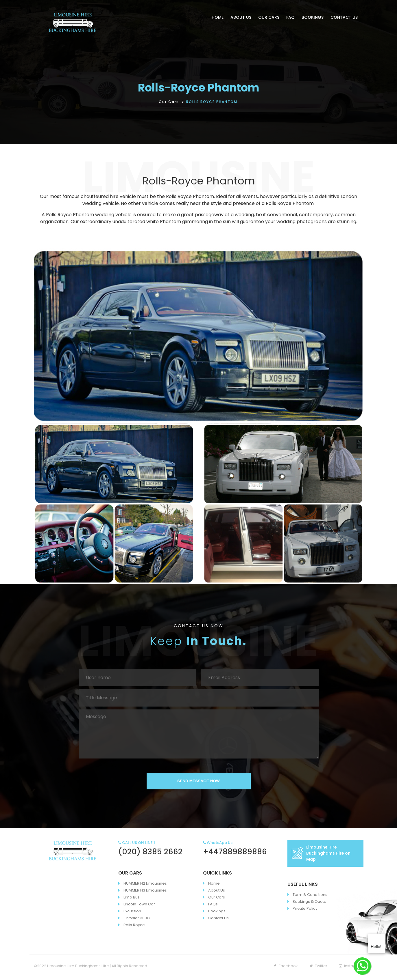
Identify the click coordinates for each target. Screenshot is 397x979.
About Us (216, 892)
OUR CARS (268, 17)
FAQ (290, 17)
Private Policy (305, 910)
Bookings (217, 913)
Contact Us (218, 919)
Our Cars (169, 101)
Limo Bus (131, 899)
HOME (218, 17)
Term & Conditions (310, 896)
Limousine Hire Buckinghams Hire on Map (321, 855)
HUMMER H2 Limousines (145, 885)
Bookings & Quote (309, 903)
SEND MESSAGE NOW (198, 782)
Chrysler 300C (136, 919)
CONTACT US (344, 17)
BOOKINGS (313, 17)
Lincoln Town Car (139, 906)
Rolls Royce (134, 926)
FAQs (213, 906)
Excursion (132, 913)
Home (214, 885)
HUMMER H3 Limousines (145, 892)
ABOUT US (240, 17)
